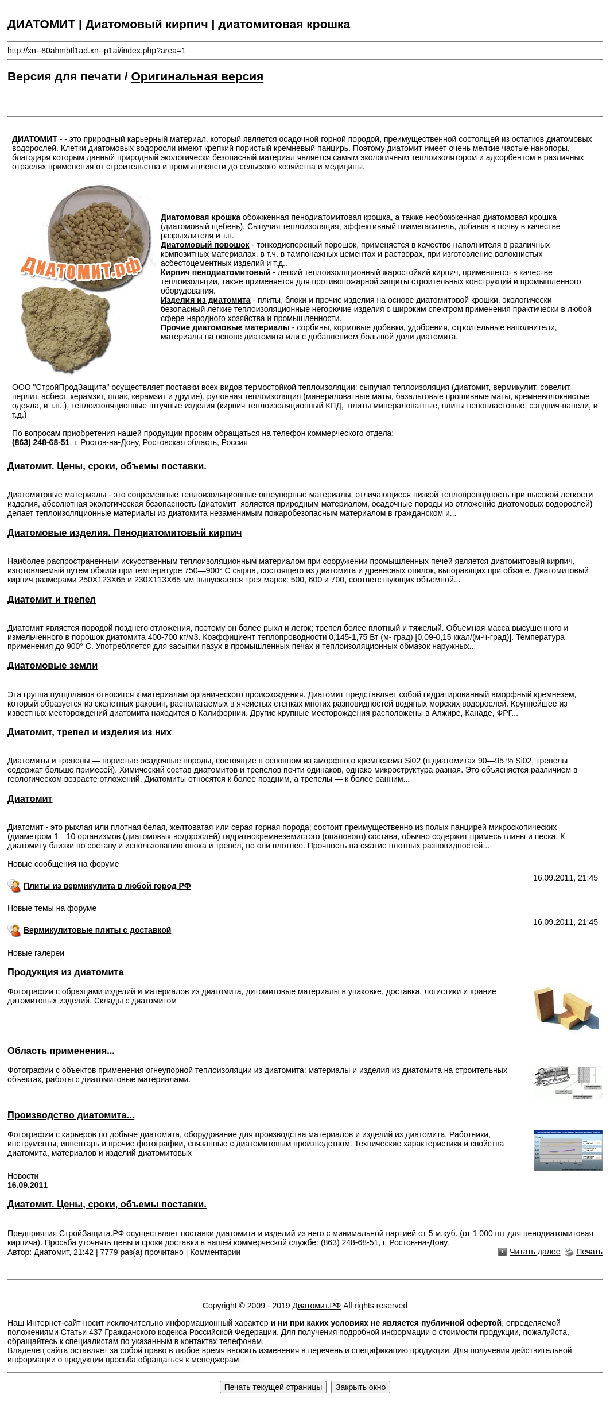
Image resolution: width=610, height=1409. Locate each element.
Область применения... (61, 1050)
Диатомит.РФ (316, 1305)
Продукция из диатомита (65, 972)
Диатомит (30, 798)
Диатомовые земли (52, 665)
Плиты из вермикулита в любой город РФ (107, 885)
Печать (589, 1251)
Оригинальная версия (197, 76)
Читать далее (535, 1251)
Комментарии (215, 1252)
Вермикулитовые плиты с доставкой (97, 930)
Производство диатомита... (70, 1115)
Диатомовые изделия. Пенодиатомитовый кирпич (124, 532)
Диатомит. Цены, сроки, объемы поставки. (107, 466)
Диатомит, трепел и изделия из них (89, 732)
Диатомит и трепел (51, 599)
